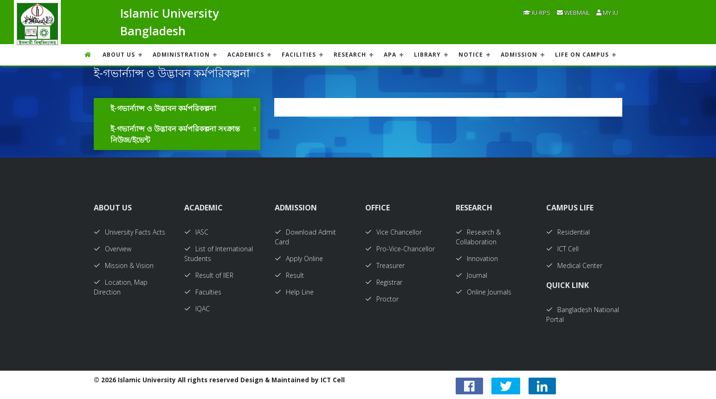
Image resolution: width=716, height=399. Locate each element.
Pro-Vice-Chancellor (400, 248)
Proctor (382, 298)
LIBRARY (427, 55)
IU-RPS (536, 12)
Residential (568, 232)
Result (289, 275)
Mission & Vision (124, 265)
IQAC (197, 308)
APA (390, 55)
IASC (196, 232)
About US (119, 55)
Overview (112, 248)
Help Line (294, 292)
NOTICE (470, 55)
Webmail (573, 12)
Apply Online (299, 258)
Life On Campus (582, 55)
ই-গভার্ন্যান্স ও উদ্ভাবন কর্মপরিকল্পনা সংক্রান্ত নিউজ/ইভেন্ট (175, 134)
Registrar (383, 282)
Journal (471, 275)
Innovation (477, 258)
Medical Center (574, 265)
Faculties (202, 292)
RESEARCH (350, 55)
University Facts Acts (129, 232)
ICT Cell (562, 248)
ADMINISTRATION (181, 55)
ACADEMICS (245, 55)
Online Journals (483, 292)
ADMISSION (519, 55)
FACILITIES (299, 55)
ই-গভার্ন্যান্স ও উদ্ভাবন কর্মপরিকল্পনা (163, 108)
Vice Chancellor (393, 232)
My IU (607, 12)
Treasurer (385, 265)
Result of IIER (208, 275)
